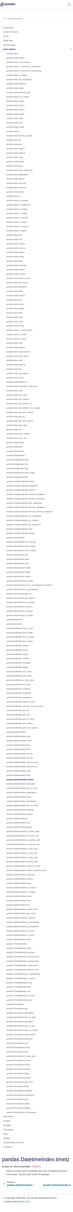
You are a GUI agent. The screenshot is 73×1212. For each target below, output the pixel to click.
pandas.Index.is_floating (17, 209)
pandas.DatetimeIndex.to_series (21, 931)
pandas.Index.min (14, 235)
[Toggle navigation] (69, 4)
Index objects (9, 49)
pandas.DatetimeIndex (16, 732)
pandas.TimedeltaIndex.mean (19, 1000)
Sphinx (21, 1201)
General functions (11, 32)
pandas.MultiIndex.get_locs (18, 715)
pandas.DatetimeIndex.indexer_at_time (23, 866)
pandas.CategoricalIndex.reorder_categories (26, 499)
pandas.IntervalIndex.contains (19, 607)
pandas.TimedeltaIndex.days (19, 948)
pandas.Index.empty (15, 127)
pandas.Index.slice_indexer (18, 434)
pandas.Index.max (14, 239)
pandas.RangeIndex (15, 442)
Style (5, 1134)
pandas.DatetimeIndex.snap (19, 883)
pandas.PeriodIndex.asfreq (18, 1104)
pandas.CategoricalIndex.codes (20, 481)
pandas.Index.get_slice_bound (20, 421)
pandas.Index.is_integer (17, 213)
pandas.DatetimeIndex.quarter (20, 814)
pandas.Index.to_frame (16, 339)
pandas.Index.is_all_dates (18, 97)
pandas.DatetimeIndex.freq (18, 823)
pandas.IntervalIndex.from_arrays (21, 542)
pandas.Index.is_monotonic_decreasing (24, 71)
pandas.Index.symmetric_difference (22, 386)
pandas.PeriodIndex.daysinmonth (21, 1034)
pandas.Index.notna (15, 304)
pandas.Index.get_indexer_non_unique (23, 408)
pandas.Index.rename (16, 248)
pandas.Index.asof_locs (17, 395)
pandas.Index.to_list (15, 326)
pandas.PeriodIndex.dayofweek (20, 1013)
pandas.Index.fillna (15, 291)
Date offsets (8, 1116)
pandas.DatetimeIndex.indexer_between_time (26, 870)
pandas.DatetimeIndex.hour (19, 749)
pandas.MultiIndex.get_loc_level (20, 719)
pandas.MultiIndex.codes (17, 654)
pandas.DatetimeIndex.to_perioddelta (23, 922)
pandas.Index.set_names (17, 283)
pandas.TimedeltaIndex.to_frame (21, 996)
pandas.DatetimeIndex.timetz (20, 779)
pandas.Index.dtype (15, 88)
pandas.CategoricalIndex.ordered (21, 490)
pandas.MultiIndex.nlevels (18, 658)
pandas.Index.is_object (16, 231)
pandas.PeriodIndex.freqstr (18, 1047)
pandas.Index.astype (16, 308)
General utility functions (13, 1142)
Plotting (6, 1138)
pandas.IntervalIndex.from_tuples (21, 546)
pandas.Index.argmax (16, 153)
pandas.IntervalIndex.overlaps (20, 611)
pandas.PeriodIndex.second (19, 1078)
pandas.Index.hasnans (16, 84)
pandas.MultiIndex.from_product (20, 637)
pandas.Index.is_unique (17, 75)
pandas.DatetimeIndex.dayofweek (21, 801)
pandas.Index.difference (17, 382)
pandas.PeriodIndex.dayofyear (20, 1022)
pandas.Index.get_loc (16, 416)
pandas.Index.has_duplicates (19, 79)
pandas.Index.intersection (18, 373)
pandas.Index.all (14, 140)
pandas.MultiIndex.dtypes (18, 667)
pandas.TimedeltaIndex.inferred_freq (22, 970)
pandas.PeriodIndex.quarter (19, 1069)
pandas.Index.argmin (16, 149)
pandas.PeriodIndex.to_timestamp (21, 1112)
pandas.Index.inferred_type (18, 92)
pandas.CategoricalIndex (17, 477)
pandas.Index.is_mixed (16, 222)
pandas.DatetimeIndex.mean (19, 939)
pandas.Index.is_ (14, 196)
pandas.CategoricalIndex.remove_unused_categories (30, 511)
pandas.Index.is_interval (17, 218)
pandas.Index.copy (15, 157)
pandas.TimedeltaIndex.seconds (21, 952)
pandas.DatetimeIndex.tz (17, 818)
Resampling (8, 1130)
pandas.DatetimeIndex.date (18, 771)
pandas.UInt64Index (15, 451)
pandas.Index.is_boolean (17, 200)
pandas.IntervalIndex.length (19, 572)
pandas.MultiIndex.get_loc (18, 710)
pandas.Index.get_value (17, 425)
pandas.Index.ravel (15, 321)
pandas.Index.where (15, 257)
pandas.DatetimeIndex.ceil (18, 905)
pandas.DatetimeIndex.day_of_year (22, 788)
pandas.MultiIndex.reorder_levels (21, 702)
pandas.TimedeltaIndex (17, 944)
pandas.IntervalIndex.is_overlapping (22, 589)
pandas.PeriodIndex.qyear (18, 1073)
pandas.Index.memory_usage (19, 136)
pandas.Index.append (16, 365)
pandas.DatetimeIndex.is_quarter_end (23, 844)
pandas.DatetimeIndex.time (18, 775)
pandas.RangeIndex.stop (17, 464)
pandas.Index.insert (15, 192)
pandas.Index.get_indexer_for (19, 403)
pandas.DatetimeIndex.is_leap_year (22, 857)
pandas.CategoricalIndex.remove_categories (26, 507)
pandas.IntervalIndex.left (17, 555)
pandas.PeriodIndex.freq (17, 1043)
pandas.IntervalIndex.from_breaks (21, 550)
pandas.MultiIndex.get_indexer (20, 723)
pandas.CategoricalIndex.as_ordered (22, 520)
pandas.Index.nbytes (16, 114)
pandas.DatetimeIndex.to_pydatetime (23, 926)
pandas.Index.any (14, 144)
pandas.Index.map (15, 317)
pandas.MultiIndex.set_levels (19, 671)
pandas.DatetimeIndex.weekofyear (22, 792)
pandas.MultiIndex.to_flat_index (20, 680)
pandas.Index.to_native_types (19, 330)
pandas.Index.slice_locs (17, 438)
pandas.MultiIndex (14, 619)
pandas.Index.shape (15, 101)
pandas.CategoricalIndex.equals (20, 533)
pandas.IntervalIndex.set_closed (21, 602)
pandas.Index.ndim (15, 118)
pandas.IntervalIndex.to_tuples (20, 615)
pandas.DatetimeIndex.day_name (21, 913)
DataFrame (8, 40)
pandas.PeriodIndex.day (17, 1008)
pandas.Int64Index (15, 447)
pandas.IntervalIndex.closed (19, 568)
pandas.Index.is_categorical (19, 205)
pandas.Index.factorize (16, 183)
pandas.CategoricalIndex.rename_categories (26, 494)
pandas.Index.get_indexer (18, 399)
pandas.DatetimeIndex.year (18, 736)
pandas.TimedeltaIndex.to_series (21, 978)
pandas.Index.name (15, 105)
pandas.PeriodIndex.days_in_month (22, 1030)
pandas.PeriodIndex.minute (18, 1060)
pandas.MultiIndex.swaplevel (19, 697)
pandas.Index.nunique (16, 274)
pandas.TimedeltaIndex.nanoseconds (23, 961)
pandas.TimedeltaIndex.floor (19, 987)
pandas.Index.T (13, 131)
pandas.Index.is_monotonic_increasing (23, 66)
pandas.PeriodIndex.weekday (19, 1091)
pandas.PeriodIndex (15, 1004)
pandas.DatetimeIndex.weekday (20, 810)
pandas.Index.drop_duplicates (20, 170)
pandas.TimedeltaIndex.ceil (18, 991)
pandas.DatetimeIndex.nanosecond (22, 766)
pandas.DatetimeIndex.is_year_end (22, 853)
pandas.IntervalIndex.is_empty (20, 581)
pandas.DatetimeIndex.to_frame (20, 935)
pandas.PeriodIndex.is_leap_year (21, 1056)
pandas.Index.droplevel (17, 287)
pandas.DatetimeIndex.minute (19, 753)
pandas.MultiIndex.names (18, 645)
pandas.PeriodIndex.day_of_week (21, 1017)
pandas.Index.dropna (16, 295)
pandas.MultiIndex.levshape (19, 663)
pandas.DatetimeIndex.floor (18, 900)
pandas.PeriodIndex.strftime (19, 1108)
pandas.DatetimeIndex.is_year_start (22, 849)
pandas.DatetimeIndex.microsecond (22, 762)
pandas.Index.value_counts (18, 278)
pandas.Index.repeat (15, 252)
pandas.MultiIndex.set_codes (19, 676)
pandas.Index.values (15, 58)
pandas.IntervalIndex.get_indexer (21, 598)
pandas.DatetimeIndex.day (18, 745)
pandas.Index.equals (16, 179)
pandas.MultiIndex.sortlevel (18, 689)
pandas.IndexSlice (14, 624)
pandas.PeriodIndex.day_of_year (21, 1026)
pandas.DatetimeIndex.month (19, 741)
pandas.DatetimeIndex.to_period (21, 918)
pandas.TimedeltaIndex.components (22, 965)
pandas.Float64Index (16, 455)
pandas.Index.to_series (17, 334)
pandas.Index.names (16, 110)
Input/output (8, 28)
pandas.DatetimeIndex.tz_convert (21, 887)
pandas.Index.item (14, 313)
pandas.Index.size (14, 123)
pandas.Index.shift (14, 360)
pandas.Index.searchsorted (18, 352)
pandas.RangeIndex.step (17, 468)
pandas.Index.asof (14, 391)
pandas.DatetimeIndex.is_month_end (23, 836)
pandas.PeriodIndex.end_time (19, 1039)
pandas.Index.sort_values (18, 356)
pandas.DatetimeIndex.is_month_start (23, 831)
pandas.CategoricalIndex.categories (22, 486)
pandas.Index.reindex (16, 244)
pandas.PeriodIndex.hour (17, 1052)
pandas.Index (12, 53)
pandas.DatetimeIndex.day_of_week (22, 805)
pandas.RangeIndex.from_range (21, 473)
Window (6, 1121)
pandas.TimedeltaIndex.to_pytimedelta (23, 974)
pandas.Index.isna (14, 300)
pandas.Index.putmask (16, 265)
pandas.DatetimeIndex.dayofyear (21, 784)
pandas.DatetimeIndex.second (20, 758)
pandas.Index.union (15, 378)
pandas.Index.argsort (16, 347)
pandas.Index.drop (15, 166)
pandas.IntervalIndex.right (18, 559)
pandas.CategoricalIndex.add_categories (24, 503)
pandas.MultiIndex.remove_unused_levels (25, 706)
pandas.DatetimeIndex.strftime (20, 879)
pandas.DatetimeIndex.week (19, 797)
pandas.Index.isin (14, 429)
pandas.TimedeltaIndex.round (19, 983)
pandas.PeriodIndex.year (17, 1099)
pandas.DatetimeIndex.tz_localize (21, 892)
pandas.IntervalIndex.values (19, 576)
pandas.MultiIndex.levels (17, 650)
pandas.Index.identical (16, 187)
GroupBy (7, 1125)
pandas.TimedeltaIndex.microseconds (23, 957)
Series (6, 36)
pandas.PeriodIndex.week (18, 1086)
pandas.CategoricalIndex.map (19, 529)
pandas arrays (9, 45)
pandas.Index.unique (16, 269)
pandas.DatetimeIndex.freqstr (19, 827)
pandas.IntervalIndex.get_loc (19, 594)
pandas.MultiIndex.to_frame (19, 684)
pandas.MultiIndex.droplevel (19, 693)
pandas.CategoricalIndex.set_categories (24, 516)
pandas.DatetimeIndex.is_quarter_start (23, 840)
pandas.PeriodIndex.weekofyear (20, 1095)
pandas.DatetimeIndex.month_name (22, 909)
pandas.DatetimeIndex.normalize (21, 875)
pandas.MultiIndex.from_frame (20, 641)
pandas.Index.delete (15, 161)
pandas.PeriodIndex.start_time (20, 1082)
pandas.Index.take (14, 261)
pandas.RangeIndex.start (17, 460)
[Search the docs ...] (36, 18)
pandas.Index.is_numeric (17, 226)
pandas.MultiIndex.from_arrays (20, 628)
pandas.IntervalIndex (16, 537)
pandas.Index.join (14, 369)
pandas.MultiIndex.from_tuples (20, 633)
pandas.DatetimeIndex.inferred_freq (22, 862)
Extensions (8, 1147)
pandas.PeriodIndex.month (18, 1065)
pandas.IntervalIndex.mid (17, 563)
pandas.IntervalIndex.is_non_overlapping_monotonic (29, 585)
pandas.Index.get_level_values (20, 412)
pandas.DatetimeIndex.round (19, 896)
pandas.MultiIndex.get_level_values (22, 728)
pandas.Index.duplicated (17, 174)
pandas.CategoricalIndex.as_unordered (24, 525)
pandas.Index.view (15, 343)
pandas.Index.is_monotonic (18, 62)
